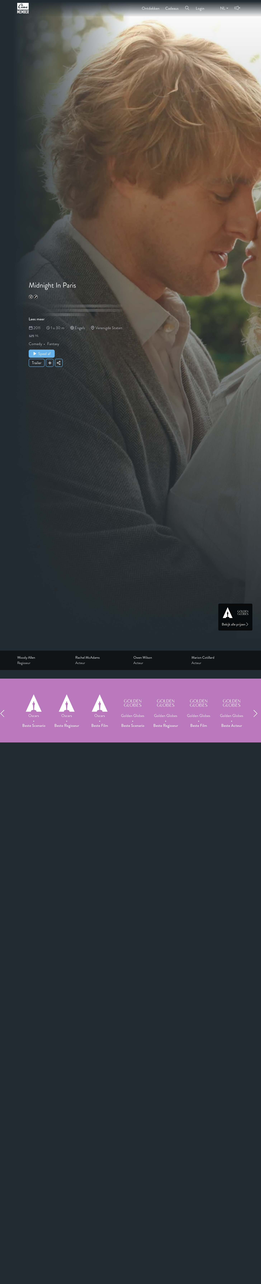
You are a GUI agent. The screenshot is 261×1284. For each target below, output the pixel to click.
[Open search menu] (187, 5)
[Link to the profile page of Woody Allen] (43, 657)
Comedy (35, 344)
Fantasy (53, 344)
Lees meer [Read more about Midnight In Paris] (36, 319)
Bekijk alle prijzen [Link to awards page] (235, 624)
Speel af (42, 353)
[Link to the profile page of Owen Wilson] (159, 657)
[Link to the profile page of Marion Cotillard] (217, 657)
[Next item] (257, 713)
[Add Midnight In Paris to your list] (50, 363)
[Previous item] (4, 713)
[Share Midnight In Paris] (59, 363)
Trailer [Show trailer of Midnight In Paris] (36, 363)
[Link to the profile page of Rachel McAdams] (101, 657)
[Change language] (224, 8)
